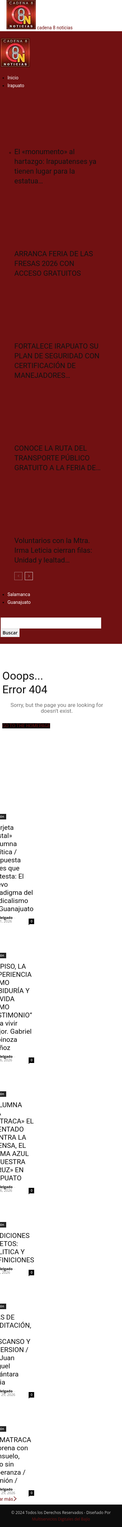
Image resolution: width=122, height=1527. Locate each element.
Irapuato (15, 85)
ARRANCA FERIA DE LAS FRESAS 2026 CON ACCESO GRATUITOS (53, 263)
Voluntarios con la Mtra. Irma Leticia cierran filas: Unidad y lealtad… (53, 550)
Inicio (13, 77)
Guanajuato (19, 602)
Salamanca (18, 594)
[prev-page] (18, 576)
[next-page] (29, 576)
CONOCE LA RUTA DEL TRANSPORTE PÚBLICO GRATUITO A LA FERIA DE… (57, 458)
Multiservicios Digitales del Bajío (61, 1519)
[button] (3, 34)
